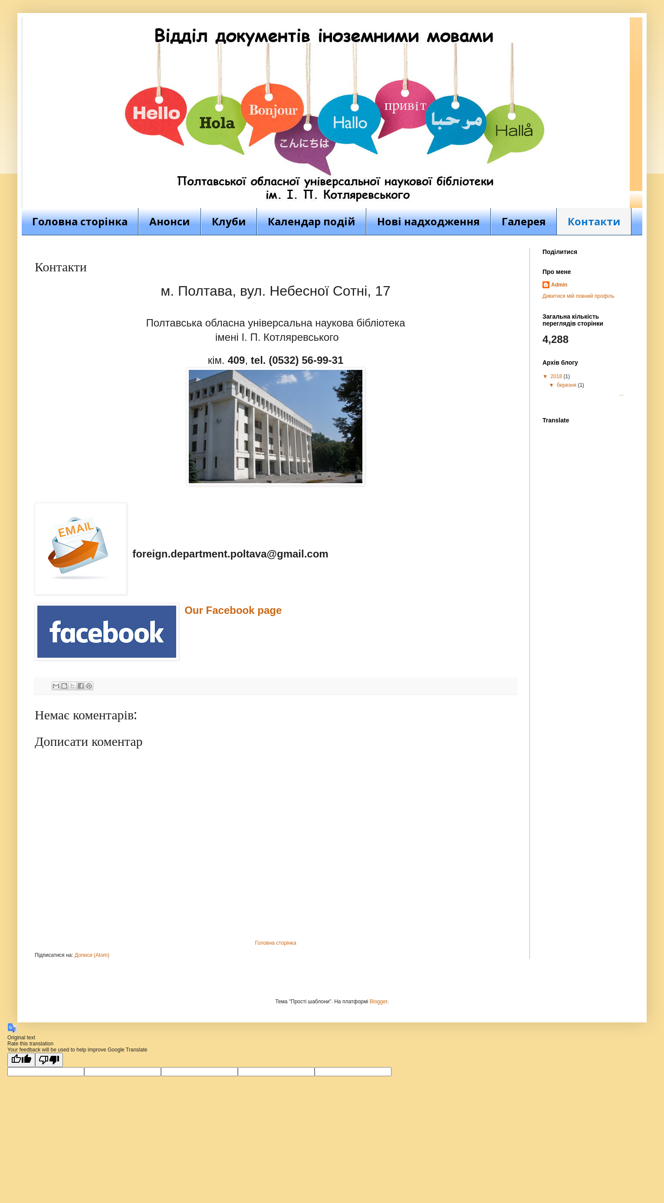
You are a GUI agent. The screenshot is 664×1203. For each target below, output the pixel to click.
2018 (557, 376)
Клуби (229, 221)
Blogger (379, 1002)
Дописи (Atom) (92, 955)
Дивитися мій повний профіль (578, 296)
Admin (559, 285)
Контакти (594, 221)
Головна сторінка (80, 221)
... (590, 394)
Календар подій (311, 221)
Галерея (524, 221)
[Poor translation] (49, 1060)
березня (567, 385)
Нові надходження (428, 221)
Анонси (169, 221)
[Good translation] (21, 1060)
